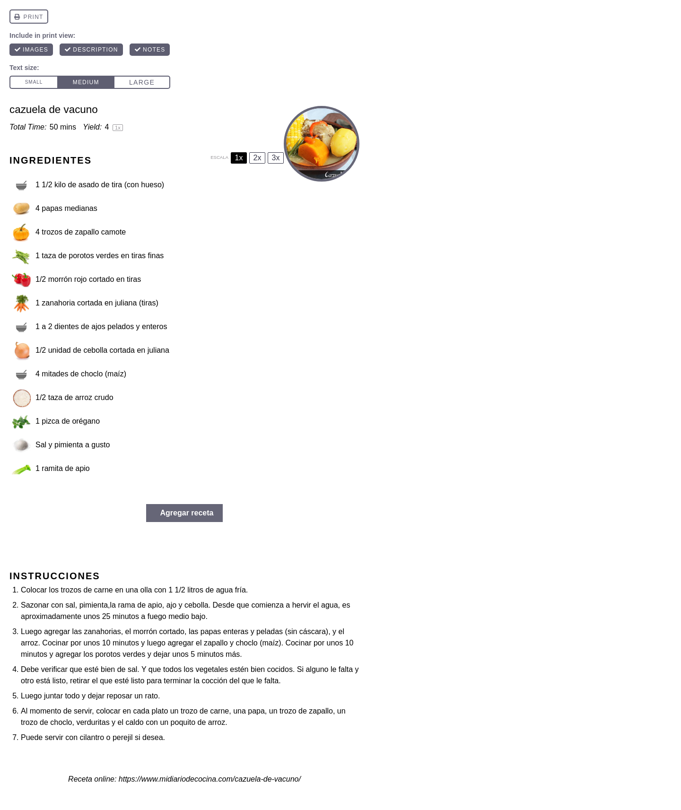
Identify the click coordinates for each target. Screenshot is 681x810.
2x (257, 158)
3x (276, 158)
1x (239, 158)
